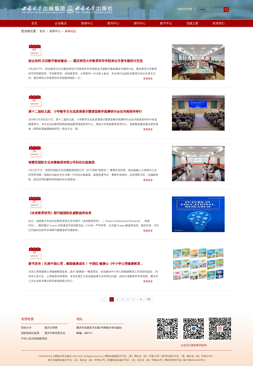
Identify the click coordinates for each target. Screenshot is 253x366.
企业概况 (61, 23)
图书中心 (113, 23)
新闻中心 (87, 23)
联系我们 (219, 23)
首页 (34, 23)
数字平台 (166, 23)
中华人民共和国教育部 (34, 338)
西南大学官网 (185, 9)
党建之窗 (192, 23)
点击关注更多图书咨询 (194, 345)
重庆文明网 (51, 327)
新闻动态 (70, 31)
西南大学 (26, 327)
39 (141, 299)
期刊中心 (140, 23)
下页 (148, 299)
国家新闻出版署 (30, 332)
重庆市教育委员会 (55, 332)
